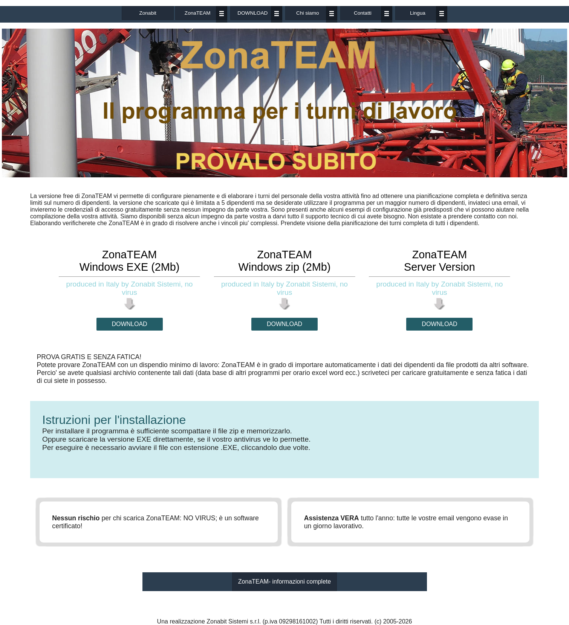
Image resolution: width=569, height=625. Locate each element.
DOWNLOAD (252, 13)
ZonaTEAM (198, 13)
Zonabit (147, 13)
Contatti (363, 13)
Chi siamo (307, 13)
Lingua (417, 13)
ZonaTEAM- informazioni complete (284, 581)
